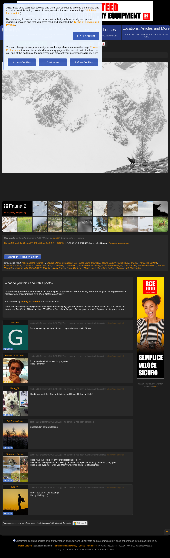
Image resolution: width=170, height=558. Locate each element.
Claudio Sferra (54, 263)
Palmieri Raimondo (147, 265)
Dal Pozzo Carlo (82, 263)
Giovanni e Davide (32, 265)
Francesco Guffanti (148, 263)
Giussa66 (46, 265)
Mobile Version (25, 546)
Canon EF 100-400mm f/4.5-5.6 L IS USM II (44, 243)
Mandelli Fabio (85, 265)
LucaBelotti (57, 265)
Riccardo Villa (21, 268)
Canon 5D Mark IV (13, 243)
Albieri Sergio (28, 263)
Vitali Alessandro (132, 268)
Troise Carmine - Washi (78, 268)
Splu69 (46, 268)
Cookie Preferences (88, 546)
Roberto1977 (35, 268)
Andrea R (40, 263)
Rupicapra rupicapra (119, 243)
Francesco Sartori (13, 265)
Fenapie (133, 263)
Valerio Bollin (107, 268)
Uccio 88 (95, 268)
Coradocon (67, 263)
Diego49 (95, 263)
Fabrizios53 (122, 263)
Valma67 (119, 268)
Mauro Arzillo (130, 265)
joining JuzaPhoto (30, 301)
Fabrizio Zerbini (108, 263)
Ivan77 (56, 238)
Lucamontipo (71, 265)
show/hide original (115, 323)
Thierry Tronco (58, 268)
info (155, 386)
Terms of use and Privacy (65, 546)
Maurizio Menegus (113, 265)
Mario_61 (98, 265)
